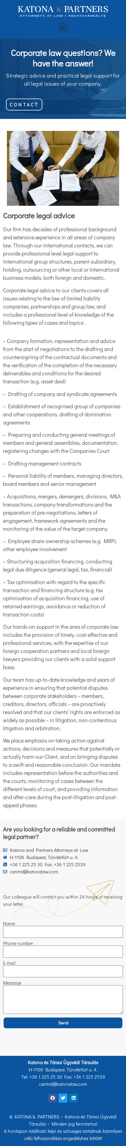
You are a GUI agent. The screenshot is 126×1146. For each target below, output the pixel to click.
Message (12, 982)
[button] (63, 28)
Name (9, 923)
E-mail (9, 963)
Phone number (18, 943)
